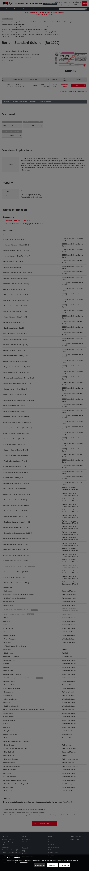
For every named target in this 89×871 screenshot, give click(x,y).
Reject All (52, 865)
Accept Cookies (64, 865)
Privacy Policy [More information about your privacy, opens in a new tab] (24, 862)
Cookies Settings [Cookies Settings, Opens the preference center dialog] (40, 865)
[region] (44, 862)
